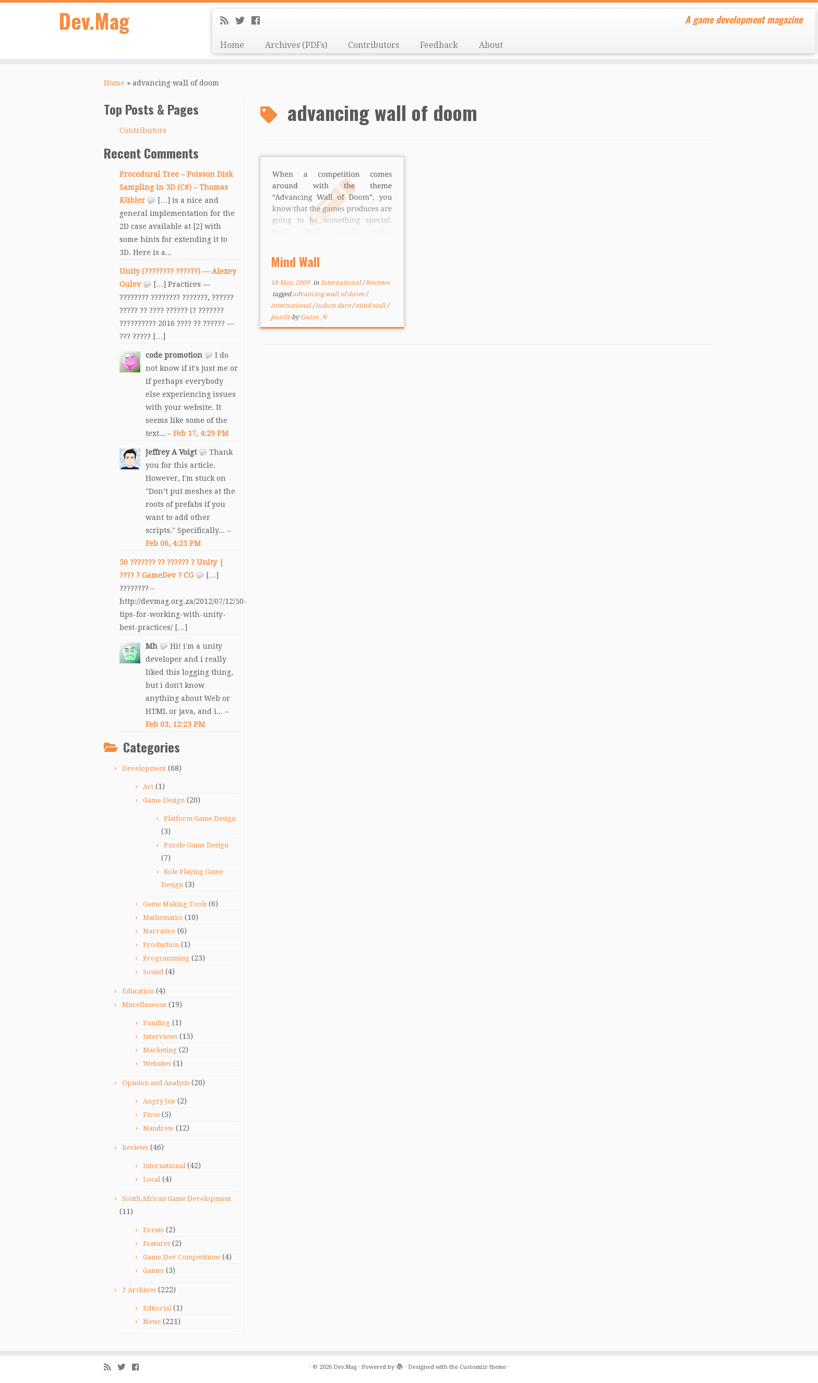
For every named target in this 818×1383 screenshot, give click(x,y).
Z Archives (139, 1290)
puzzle (281, 317)
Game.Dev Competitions (181, 1257)
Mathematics (163, 917)
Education (138, 991)
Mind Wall (295, 261)
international (291, 305)
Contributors (373, 45)
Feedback (439, 45)
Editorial (157, 1308)
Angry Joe (159, 1101)
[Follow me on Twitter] (243, 20)
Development (144, 768)
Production (161, 945)
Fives (151, 1115)
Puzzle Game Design (196, 845)
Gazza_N (313, 317)
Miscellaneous (144, 1005)
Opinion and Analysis (155, 1083)
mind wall (371, 305)
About (491, 45)
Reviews (135, 1147)
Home (232, 45)
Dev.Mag (94, 20)
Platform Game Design (200, 818)
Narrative (159, 931)
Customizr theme (483, 1367)
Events (153, 1230)
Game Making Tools (175, 904)
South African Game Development (176, 1199)
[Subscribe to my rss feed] (227, 20)
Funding (156, 1023)
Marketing (160, 1050)
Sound (153, 972)
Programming (166, 958)
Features (156, 1243)
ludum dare (334, 305)
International (164, 1166)
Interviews (160, 1036)
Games (153, 1271)
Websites (157, 1063)
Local (151, 1179)
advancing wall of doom (329, 294)
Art (148, 787)
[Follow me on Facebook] (259, 20)
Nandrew (158, 1128)
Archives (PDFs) (296, 45)
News (152, 1322)
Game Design (164, 800)
